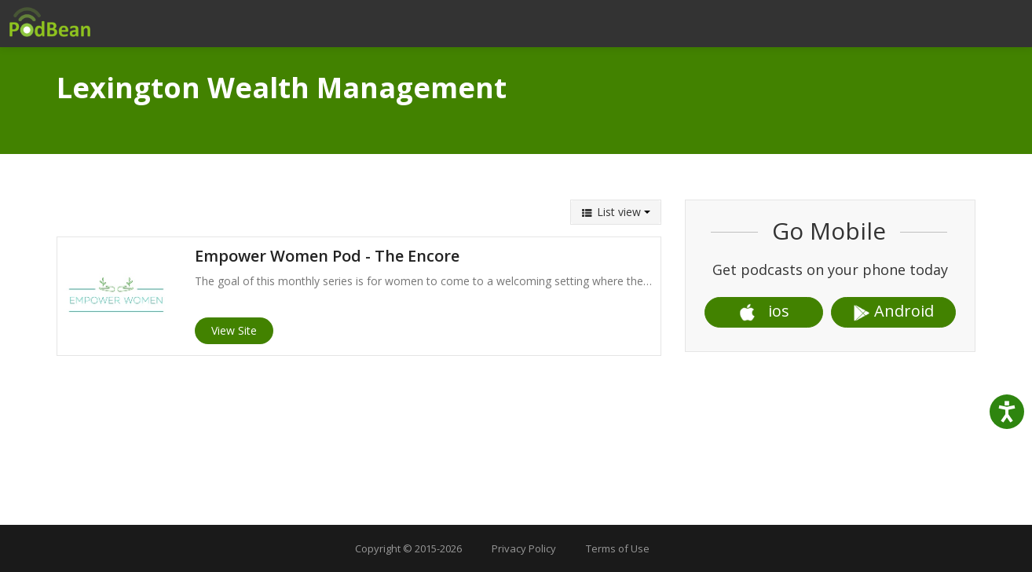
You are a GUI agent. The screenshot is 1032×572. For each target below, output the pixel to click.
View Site (234, 330)
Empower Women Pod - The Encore (327, 255)
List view (615, 211)
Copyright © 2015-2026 (408, 548)
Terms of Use (618, 548)
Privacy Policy (524, 548)
